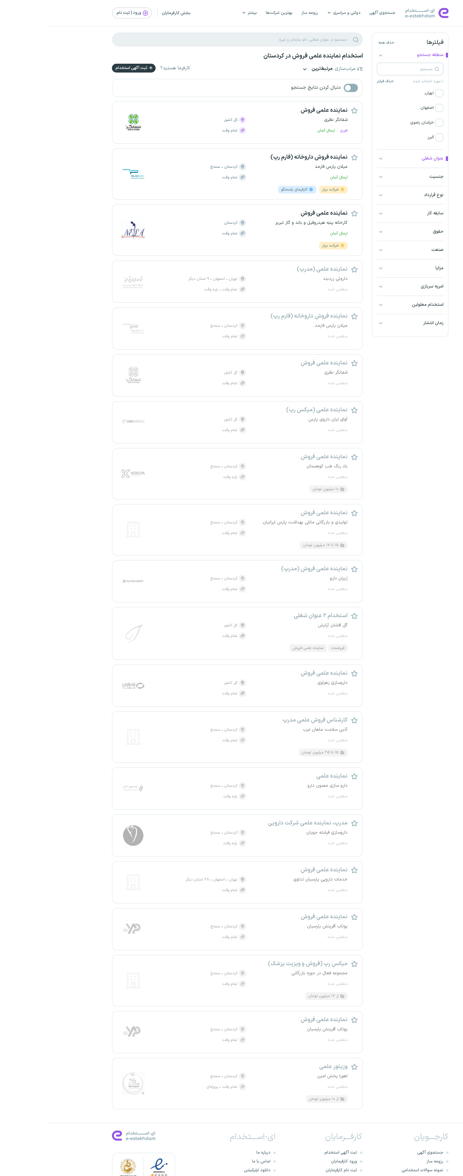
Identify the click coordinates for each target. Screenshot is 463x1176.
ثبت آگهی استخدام (86, 68)
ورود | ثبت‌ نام (84, 13)
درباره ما (215, 1152)
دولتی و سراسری (295, 13)
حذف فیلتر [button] (336, 81)
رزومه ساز (261, 13)
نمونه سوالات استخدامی (373, 1170)
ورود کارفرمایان (295, 1161)
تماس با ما (212, 1161)
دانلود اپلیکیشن (208, 1170)
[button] (361, 93)
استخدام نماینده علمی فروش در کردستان (264, 56)
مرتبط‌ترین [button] (268, 69)
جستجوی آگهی (334, 13)
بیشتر (200, 13)
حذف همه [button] (337, 43)
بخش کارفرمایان (127, 13)
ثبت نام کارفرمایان (292, 1170)
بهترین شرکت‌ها (230, 13)
